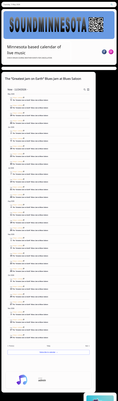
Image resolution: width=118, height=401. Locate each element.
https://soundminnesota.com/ (102, 105)
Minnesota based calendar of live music (45, 48)
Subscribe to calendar (40, 357)
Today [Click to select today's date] (41, 351)
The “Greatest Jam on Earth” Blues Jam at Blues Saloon (32, 105)
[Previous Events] (13, 351)
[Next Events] (71, 351)
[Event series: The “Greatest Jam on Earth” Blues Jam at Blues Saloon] (26, 103)
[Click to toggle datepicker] (20, 95)
